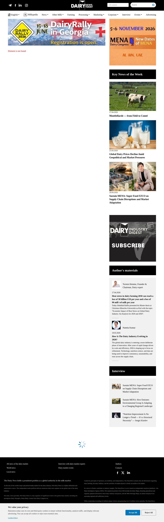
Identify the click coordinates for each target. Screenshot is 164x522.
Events (137, 15)
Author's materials (125, 270)
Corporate (112, 15)
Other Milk (57, 15)
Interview (126, 15)
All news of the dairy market (17, 464)
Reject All (149, 513)
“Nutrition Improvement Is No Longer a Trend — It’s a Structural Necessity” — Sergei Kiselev (137, 417)
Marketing (98, 15)
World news (11, 468)
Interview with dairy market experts (71, 464)
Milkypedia (30, 15)
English (13, 15)
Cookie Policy (13, 518)
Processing (83, 15)
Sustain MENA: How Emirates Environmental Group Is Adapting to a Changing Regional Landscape (138, 403)
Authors (118, 464)
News (44, 15)
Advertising (151, 15)
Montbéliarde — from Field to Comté (128, 115)
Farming (71, 15)
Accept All (133, 513)
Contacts (118, 468)
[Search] (140, 5)
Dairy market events (66, 468)
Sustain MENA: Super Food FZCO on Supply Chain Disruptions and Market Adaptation (129, 199)
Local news (11, 472)
